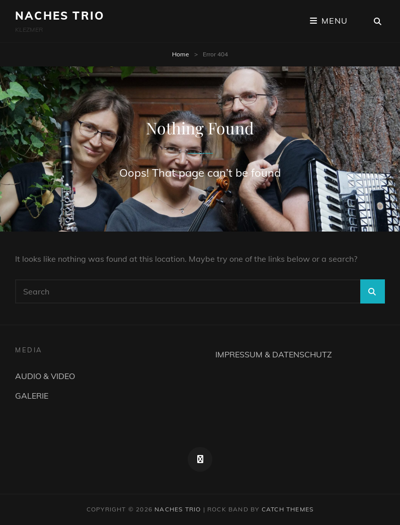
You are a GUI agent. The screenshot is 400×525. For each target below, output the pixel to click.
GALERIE (31, 396)
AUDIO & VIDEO (45, 376)
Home (180, 54)
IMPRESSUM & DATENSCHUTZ (273, 354)
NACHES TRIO (59, 16)
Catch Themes (287, 509)
